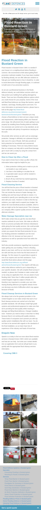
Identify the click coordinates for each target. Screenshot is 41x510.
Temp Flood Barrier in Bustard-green (17, 479)
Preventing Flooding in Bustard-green (17, 472)
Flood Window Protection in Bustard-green (19, 496)
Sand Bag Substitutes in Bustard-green (18, 488)
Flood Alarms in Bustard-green (15, 485)
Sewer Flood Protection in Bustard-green (18, 494)
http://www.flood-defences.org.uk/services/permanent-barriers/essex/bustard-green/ (14, 112)
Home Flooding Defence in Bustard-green (17, 501)
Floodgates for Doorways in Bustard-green (19, 483)
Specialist (6, 470)
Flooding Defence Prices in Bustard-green (17, 499)
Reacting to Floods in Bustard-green (17, 474)
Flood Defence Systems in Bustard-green (17, 468)
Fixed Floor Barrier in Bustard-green (17, 481)
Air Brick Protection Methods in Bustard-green (20, 492)
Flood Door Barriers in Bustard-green (17, 490)
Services (6, 477)
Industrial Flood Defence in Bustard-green (17, 503)
